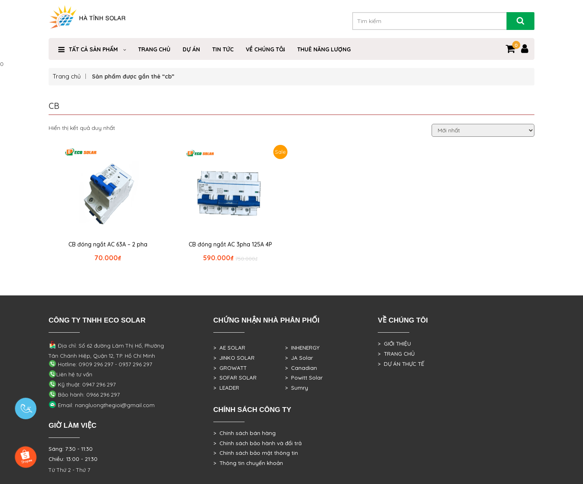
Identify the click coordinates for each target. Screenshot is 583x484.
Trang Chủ (154, 49)
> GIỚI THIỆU (394, 343)
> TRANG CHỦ (396, 353)
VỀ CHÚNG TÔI (265, 49)
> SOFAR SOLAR (235, 377)
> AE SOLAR (229, 347)
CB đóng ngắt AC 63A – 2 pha (107, 244)
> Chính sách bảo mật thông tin (255, 453)
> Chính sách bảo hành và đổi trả (257, 443)
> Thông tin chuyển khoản (248, 463)
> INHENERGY (302, 347)
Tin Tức (223, 49)
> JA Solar (299, 358)
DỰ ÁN (191, 49)
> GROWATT (230, 368)
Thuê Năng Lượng (324, 49)
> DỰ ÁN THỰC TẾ (401, 364)
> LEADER (226, 387)
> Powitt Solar (304, 377)
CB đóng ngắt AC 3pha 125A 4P (230, 244)
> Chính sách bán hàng (244, 433)
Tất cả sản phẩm (93, 49)
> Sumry (296, 387)
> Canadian (301, 368)
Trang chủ (67, 76)
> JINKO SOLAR (234, 358)
